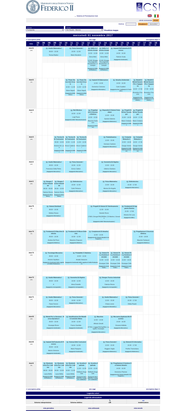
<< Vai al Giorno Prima (33, 39)
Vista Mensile (138, 408)
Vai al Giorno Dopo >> (153, 39)
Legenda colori (93, 393)
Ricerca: (121, 24)
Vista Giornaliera (48, 408)
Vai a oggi (92, 39)
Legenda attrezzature (93, 397)
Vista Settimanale (93, 408)
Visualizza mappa (111, 30)
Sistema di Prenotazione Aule (87, 16)
